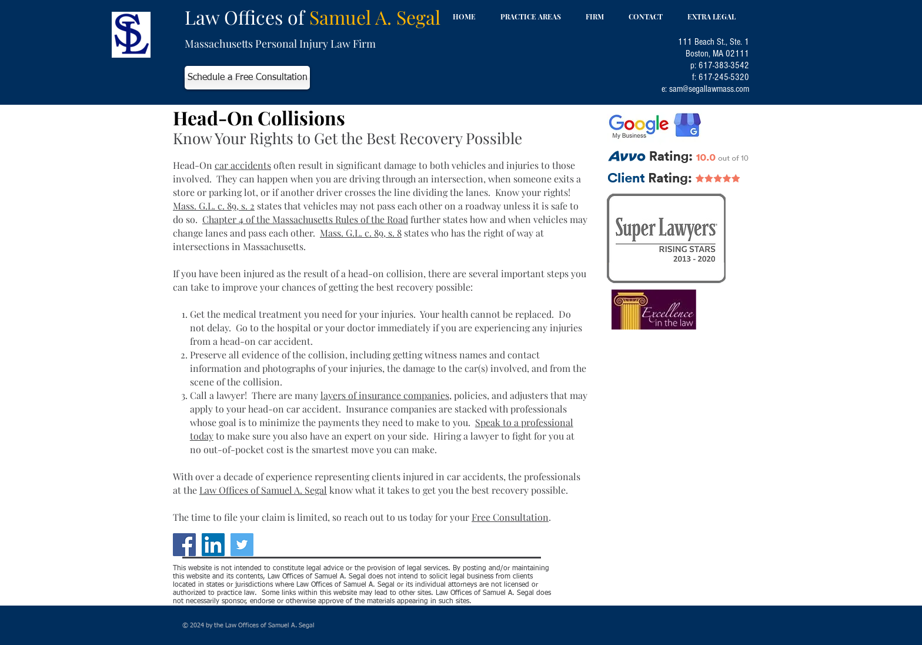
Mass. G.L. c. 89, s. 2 (214, 206)
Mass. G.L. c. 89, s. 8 (361, 233)
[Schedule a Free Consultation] (247, 77)
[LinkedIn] (213, 544)
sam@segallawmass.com (709, 89)
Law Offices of (312, 16)
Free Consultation (510, 517)
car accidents (243, 165)
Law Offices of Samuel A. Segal (263, 490)
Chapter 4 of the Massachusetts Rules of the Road (305, 219)
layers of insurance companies (384, 395)
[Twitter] (241, 544)
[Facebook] (184, 544)
